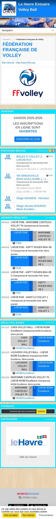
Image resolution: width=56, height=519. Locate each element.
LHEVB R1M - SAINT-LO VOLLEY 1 (29, 297)
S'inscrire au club (28, 139)
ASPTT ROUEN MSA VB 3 (45, 261)
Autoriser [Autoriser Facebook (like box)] (41, 411)
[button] (4, 444)
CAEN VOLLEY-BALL (22, 341)
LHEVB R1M (20, 257)
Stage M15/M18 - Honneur (32, 198)
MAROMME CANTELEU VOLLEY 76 (44, 236)
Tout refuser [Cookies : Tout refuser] (28, 515)
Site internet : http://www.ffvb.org (18, 62)
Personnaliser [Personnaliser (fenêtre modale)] (46, 515)
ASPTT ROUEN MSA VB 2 (45, 286)
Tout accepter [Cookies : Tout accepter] (11, 515)
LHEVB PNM (20, 232)
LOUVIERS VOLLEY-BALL (21, 366)
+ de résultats (50, 217)
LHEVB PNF (20, 282)
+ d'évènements (41, 151)
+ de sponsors (49, 419)
